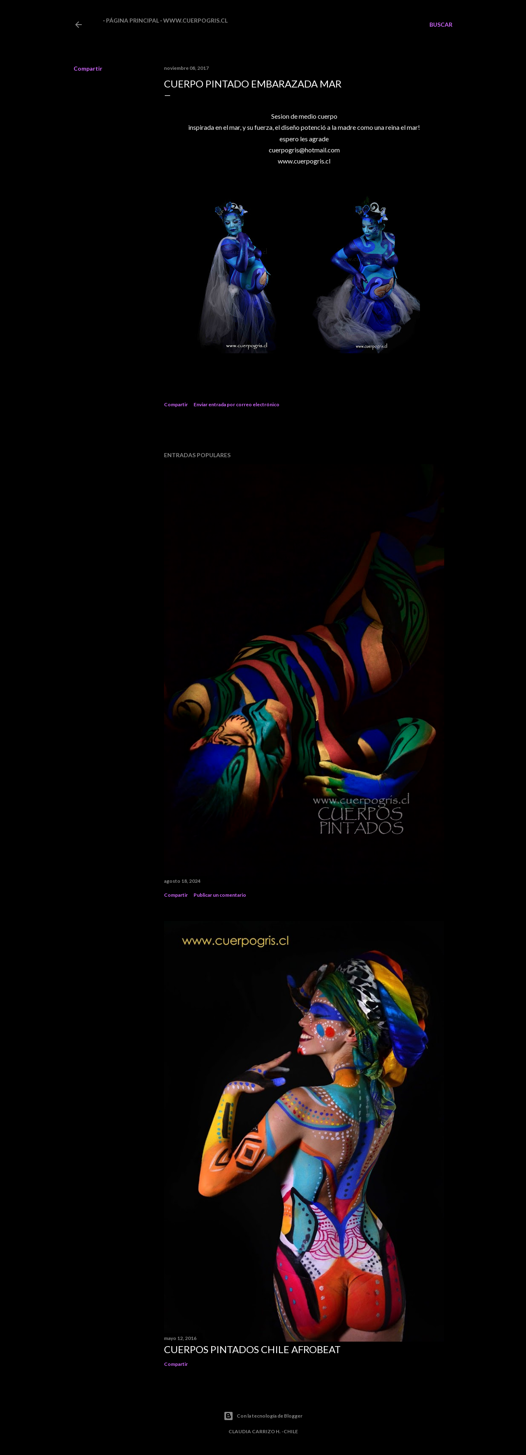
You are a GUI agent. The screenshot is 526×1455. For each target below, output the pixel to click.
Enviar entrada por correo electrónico (236, 404)
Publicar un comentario (220, 895)
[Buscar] (440, 25)
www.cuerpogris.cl (192, 20)
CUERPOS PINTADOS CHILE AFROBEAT (252, 1349)
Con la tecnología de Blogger (263, 1416)
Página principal (129, 20)
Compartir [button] (88, 68)
